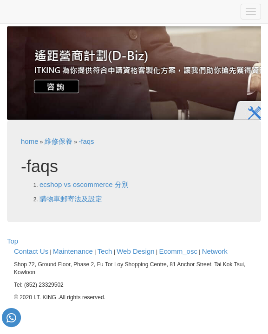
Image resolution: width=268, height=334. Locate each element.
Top (12, 241)
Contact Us (31, 251)
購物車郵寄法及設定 (70, 199)
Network (215, 251)
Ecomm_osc (178, 251)
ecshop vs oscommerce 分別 (84, 184)
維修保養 (58, 141)
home (30, 141)
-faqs (86, 141)
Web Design (135, 251)
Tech (105, 251)
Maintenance (73, 251)
